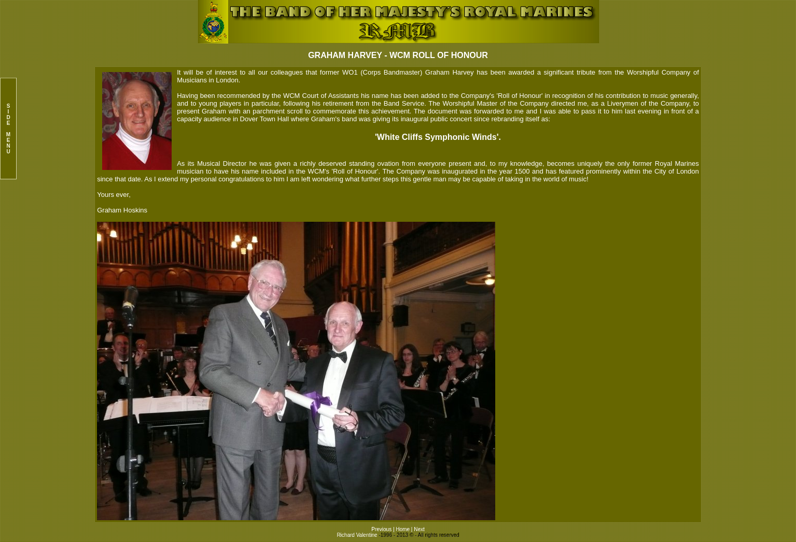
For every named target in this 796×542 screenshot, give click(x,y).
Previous (382, 529)
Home (403, 529)
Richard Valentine (357, 535)
